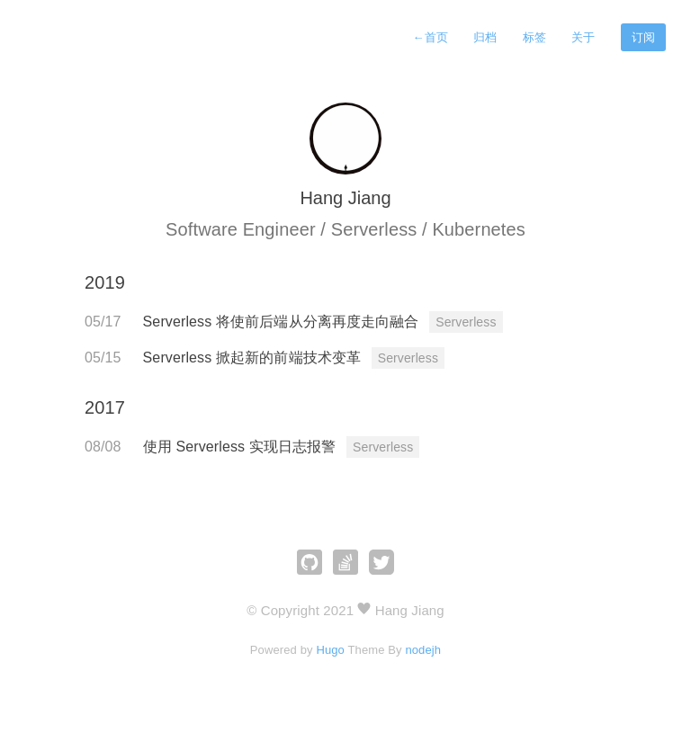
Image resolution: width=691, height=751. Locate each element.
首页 (429, 37)
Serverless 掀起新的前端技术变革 (254, 357)
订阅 (643, 37)
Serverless (465, 322)
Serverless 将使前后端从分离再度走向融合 (283, 321)
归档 (485, 37)
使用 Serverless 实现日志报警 (241, 446)
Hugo (330, 650)
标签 (534, 37)
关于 (583, 37)
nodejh (423, 650)
